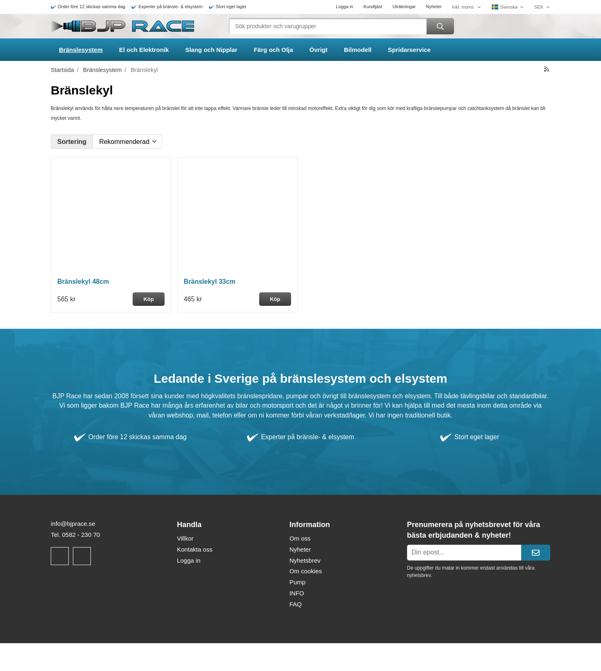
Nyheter (434, 6)
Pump (297, 582)
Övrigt (319, 49)
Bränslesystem (81, 49)
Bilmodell (358, 49)
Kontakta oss (194, 549)
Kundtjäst (373, 6)
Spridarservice (409, 49)
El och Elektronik (144, 49)
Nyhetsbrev (305, 560)
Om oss (300, 538)
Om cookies (305, 571)
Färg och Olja (273, 49)
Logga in (344, 6)
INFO (296, 593)
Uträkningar (404, 6)
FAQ (295, 604)
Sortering (71, 141)
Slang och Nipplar (211, 49)
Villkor (185, 538)
